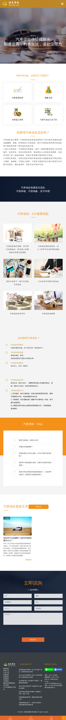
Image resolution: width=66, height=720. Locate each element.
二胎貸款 (29, 60)
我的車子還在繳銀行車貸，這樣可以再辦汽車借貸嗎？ (35, 464)
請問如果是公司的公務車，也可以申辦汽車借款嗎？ (35, 454)
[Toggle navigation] (62, 4)
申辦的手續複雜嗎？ (26, 447)
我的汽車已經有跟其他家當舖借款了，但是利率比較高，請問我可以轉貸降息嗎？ (35, 473)
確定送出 (33, 640)
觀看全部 (38, 507)
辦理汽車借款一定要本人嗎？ (29, 440)
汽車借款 (37, 60)
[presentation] (33, 631)
